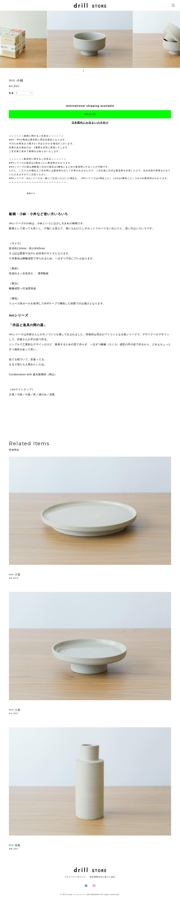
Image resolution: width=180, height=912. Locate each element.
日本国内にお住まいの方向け (90, 122)
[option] (90, 39)
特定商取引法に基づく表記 (102, 877)
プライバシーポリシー (75, 877)
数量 (11, 93)
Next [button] (174, 39)
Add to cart (90, 114)
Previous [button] (5, 39)
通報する (31, 193)
